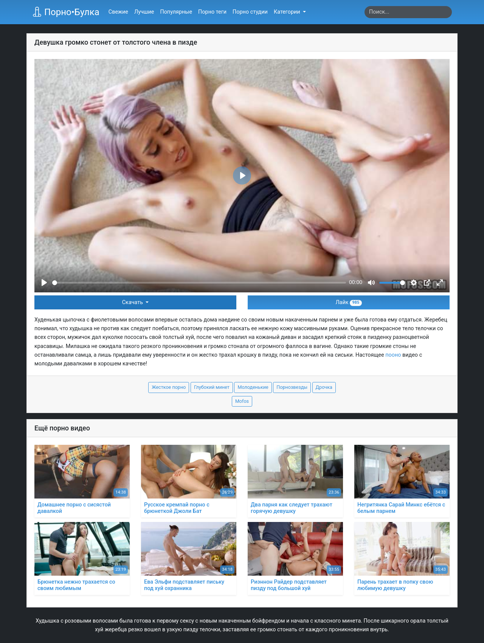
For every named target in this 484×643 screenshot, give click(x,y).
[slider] (199, 282)
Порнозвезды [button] (291, 387)
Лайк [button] (348, 302)
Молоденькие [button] (252, 387)
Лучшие (144, 12)
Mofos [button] (242, 401)
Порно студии (250, 12)
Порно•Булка (65, 12)
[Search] (408, 12)
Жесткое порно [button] (169, 387)
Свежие (118, 12)
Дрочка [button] (324, 387)
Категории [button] (287, 12)
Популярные (176, 12)
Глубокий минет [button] (212, 387)
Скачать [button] (133, 302)
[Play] (44, 282)
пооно (393, 355)
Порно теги (212, 12)
